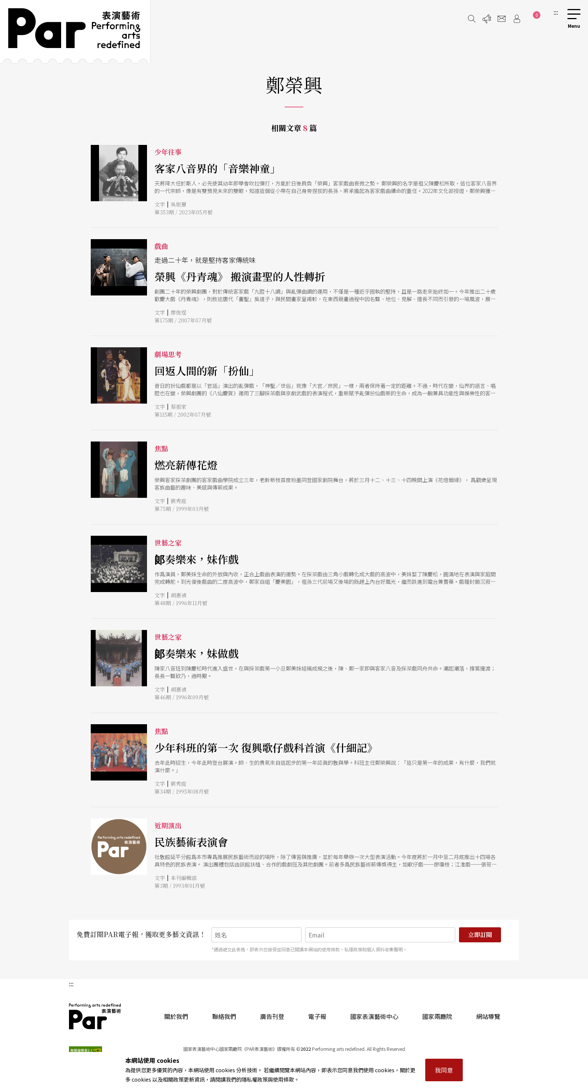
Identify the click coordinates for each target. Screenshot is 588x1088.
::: (556, 12)
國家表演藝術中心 (374, 1016)
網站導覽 (488, 1016)
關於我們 (176, 1016)
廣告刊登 (272, 1016)
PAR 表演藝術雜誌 (95, 1016)
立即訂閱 (480, 934)
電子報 (317, 1016)
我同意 (444, 1069)
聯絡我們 (224, 1016)
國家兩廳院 (437, 1016)
